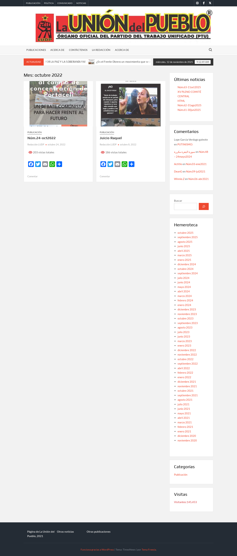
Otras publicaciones (99, 531)
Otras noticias (65, 531)
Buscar (178, 200)
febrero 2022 (185, 372)
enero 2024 (184, 305)
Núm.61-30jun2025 (189, 109)
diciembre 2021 (187, 381)
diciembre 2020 (187, 435)
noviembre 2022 (187, 354)
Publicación (33, 3)
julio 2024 (183, 277)
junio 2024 (184, 282)
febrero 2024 (185, 300)
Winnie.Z (179, 178)
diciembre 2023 (187, 309)
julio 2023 (183, 332)
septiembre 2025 (188, 237)
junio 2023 (184, 336)
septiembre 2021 (188, 395)
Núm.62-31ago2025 (189, 105)
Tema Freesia (149, 549)
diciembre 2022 (187, 350)
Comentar (32, 176)
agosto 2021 (185, 399)
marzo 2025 (185, 255)
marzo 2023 (185, 341)
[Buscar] (204, 206)
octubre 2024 (185, 268)
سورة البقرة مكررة (184, 151)
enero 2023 (184, 345)
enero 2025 (184, 259)
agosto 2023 (185, 327)
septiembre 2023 (188, 323)
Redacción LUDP (35, 144)
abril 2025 (184, 250)
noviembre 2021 (187, 386)
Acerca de (57, 49)
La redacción (101, 49)
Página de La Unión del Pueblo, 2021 (40, 534)
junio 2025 (184, 246)
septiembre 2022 (188, 363)
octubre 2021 (185, 390)
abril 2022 (184, 368)
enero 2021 (184, 431)
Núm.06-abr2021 (198, 178)
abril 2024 (184, 291)
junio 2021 (184, 408)
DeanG (178, 171)
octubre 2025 (185, 232)
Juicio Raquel (111, 138)
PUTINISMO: (185, 144)
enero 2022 (184, 377)
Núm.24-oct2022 (41, 138)
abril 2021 (184, 417)
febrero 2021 (185, 426)
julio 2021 (183, 404)
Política (49, 3)
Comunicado (65, 3)
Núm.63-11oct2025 (189, 87)
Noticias (81, 3)
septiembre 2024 (188, 273)
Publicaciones (36, 49)
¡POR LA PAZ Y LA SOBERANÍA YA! (69, 61)
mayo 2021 (184, 413)
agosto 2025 (185, 241)
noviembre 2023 (187, 314)
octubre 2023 (185, 318)
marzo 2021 (185, 422)
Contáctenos (78, 49)
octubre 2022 (185, 359)
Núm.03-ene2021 (196, 164)
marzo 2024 (185, 295)
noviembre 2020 (187, 440)
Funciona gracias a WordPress (97, 549)
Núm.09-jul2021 (195, 171)
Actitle (178, 164)
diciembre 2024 (187, 264)
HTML (181, 100)
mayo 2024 (184, 286)
